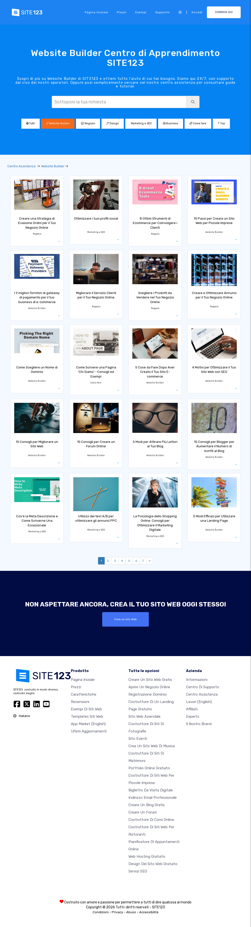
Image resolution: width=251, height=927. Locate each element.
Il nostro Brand (199, 724)
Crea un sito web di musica (151, 746)
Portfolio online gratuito (149, 768)
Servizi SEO (137, 871)
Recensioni (80, 702)
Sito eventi (137, 738)
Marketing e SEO (141, 123)
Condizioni (101, 912)
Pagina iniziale (96, 12)
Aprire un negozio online (149, 687)
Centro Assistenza (21, 166)
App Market (88, 724)
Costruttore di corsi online (151, 819)
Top (221, 123)
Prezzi (121, 12)
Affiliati (192, 709)
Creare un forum (142, 812)
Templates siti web (87, 716)
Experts (192, 716)
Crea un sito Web (125, 619)
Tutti (30, 123)
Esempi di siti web (86, 709)
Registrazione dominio (147, 694)
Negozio (88, 123)
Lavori (199, 702)
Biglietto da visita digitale (150, 790)
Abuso (131, 912)
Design (112, 123)
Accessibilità (148, 912)
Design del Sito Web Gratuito (152, 864)
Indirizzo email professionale (152, 797)
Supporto (162, 12)
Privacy (117, 912)
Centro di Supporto (202, 687)
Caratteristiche (83, 694)
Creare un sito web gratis (150, 679)
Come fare (197, 123)
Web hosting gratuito (146, 856)
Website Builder (58, 123)
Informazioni (196, 679)
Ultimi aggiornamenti (89, 731)
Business (170, 123)
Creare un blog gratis (146, 805)
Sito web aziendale (144, 716)
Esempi (141, 12)
